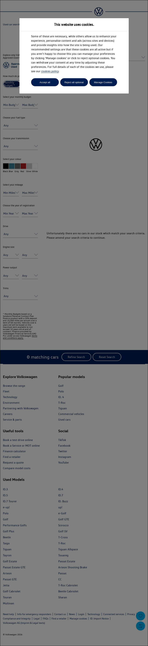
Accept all (45, 82)
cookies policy (50, 71)
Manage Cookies (103, 82)
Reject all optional (74, 82)
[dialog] (74, 323)
